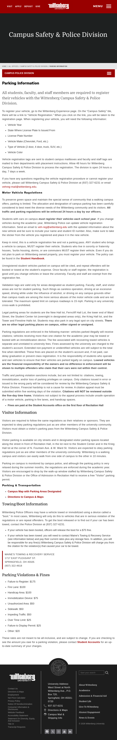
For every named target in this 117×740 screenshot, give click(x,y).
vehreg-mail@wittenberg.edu (19, 186)
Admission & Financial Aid (93, 696)
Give (38, 6)
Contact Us (13, 688)
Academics (84, 690)
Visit (9, 6)
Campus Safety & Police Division (34, 66)
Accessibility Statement (18, 715)
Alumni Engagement (89, 712)
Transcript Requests (16, 727)
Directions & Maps (16, 692)
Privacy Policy (14, 701)
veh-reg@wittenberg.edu (52, 227)
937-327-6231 (55, 706)
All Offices (13, 66)
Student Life (85, 701)
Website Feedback (16, 712)
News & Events (86, 717)
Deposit (28, 6)
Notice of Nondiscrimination (20, 704)
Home (4, 66)
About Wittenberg (88, 685)
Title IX (11, 724)
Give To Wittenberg (88, 707)
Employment (13, 695)
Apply (18, 6)
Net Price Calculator (16, 698)
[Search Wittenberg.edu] (91, 673)
